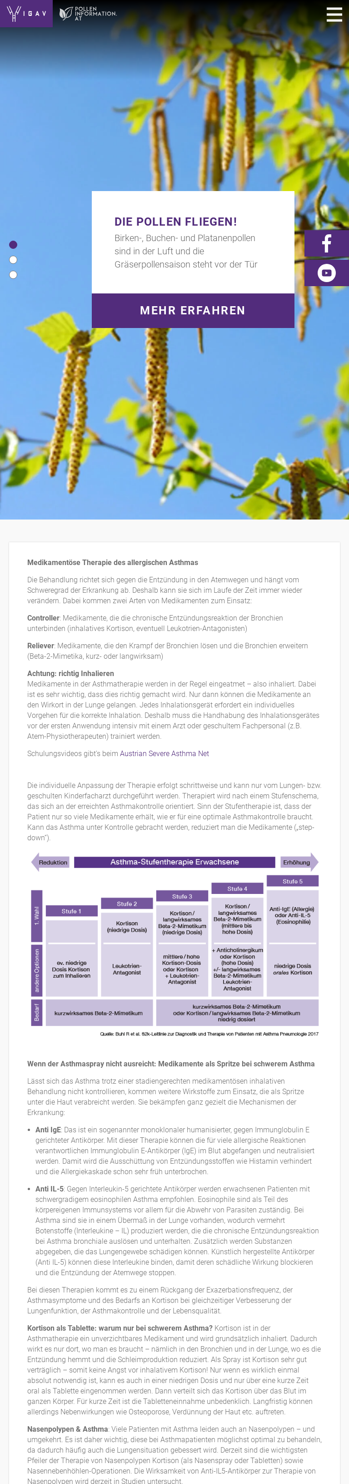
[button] (13, 42)
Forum (302, 1315)
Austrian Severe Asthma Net (164, 348)
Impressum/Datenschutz (98, 1315)
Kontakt (24, 1315)
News (269, 1315)
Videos (236, 1315)
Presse (200, 1315)
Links (167, 1315)
